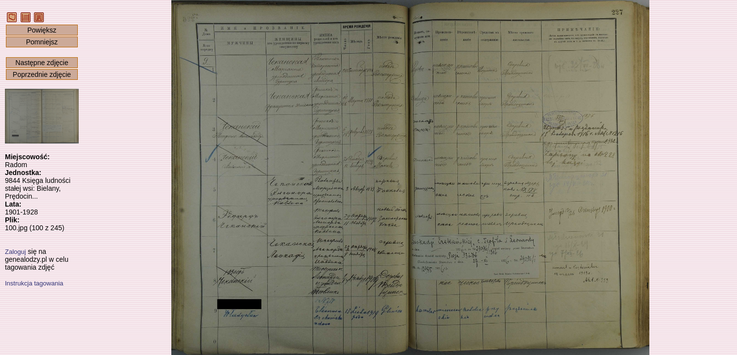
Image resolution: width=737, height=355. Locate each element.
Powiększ (41, 30)
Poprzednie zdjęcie (42, 74)
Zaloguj (15, 251)
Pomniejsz (42, 42)
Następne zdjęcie (41, 63)
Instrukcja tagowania (34, 283)
